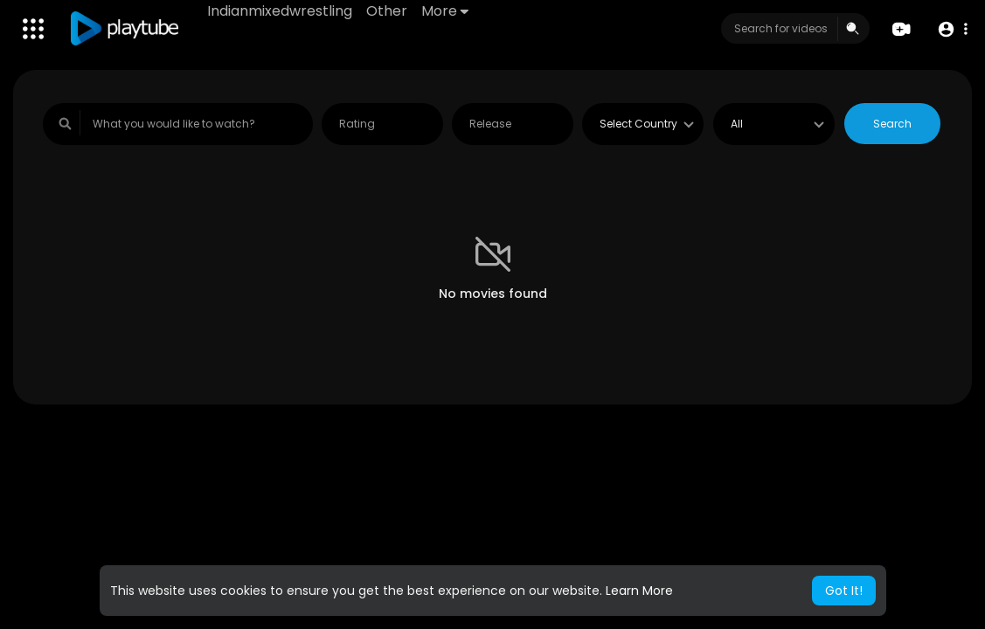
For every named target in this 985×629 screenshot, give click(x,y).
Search (892, 123)
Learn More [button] (639, 590)
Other (386, 11)
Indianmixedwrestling (279, 11)
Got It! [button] (844, 590)
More (444, 11)
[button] (952, 29)
